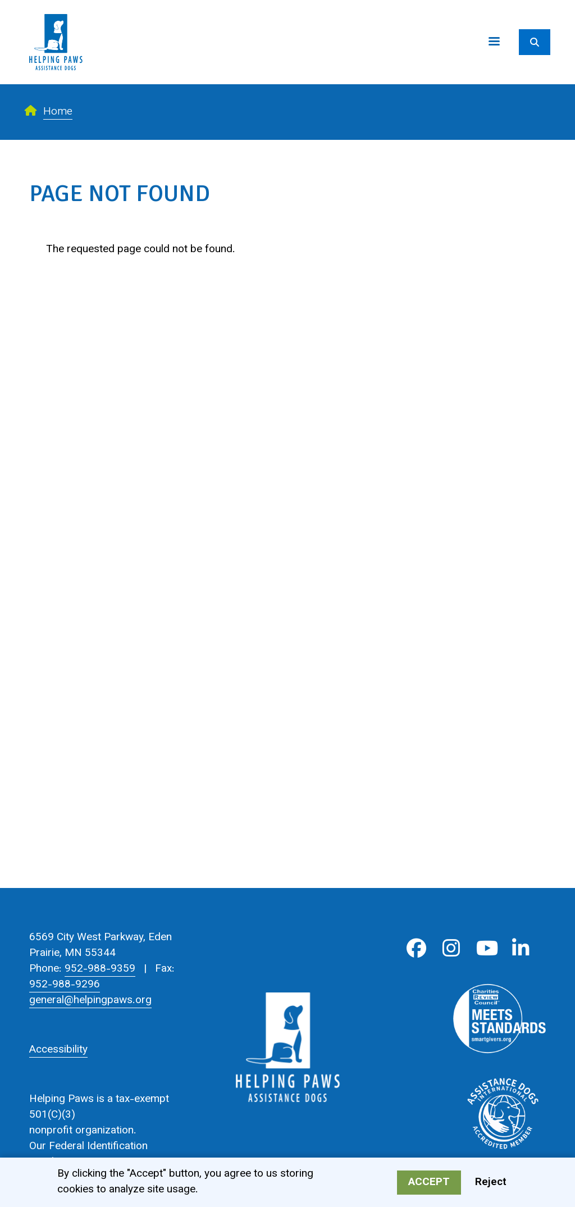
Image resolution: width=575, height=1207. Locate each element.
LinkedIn (521, 948)
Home (57, 112)
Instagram (451, 948)
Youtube (486, 948)
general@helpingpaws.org (90, 1000)
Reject (490, 1184)
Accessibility (58, 1050)
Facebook (416, 948)
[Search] (534, 42)
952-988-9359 (100, 969)
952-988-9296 (64, 985)
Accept (429, 1184)
